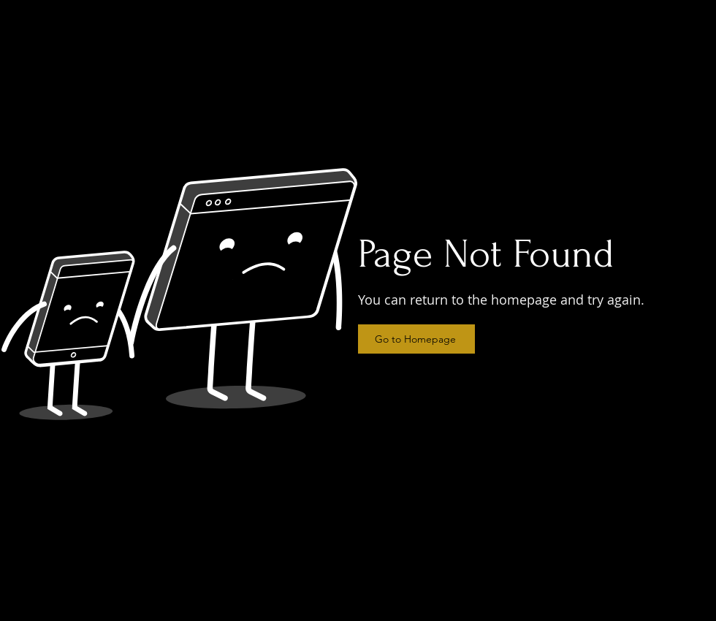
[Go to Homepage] (416, 339)
